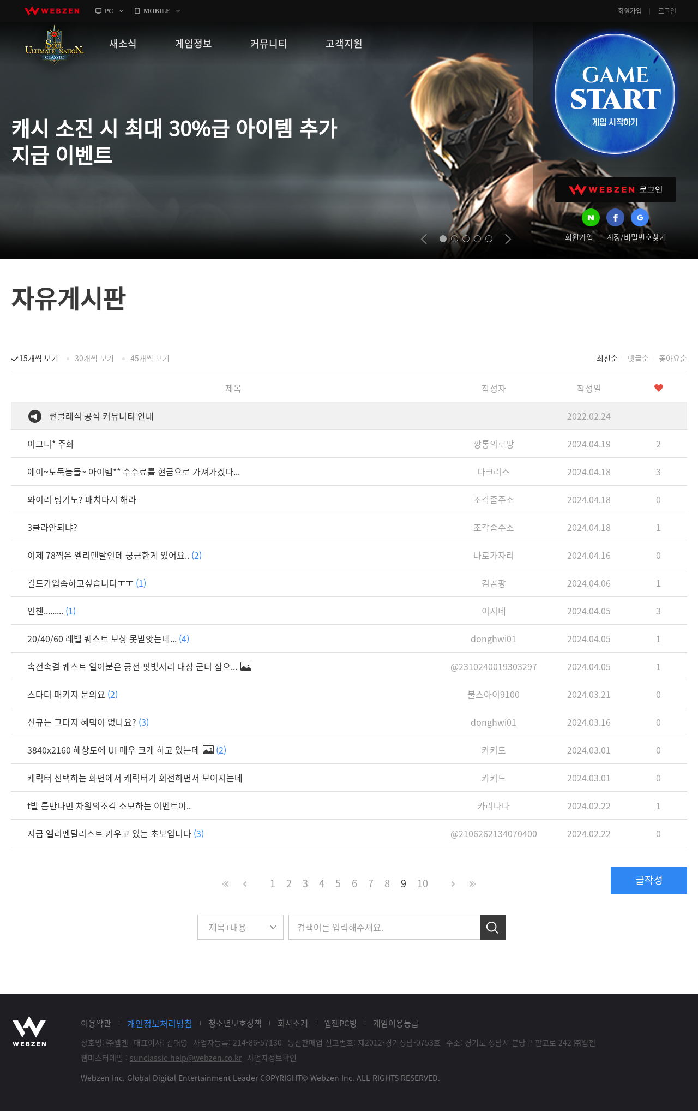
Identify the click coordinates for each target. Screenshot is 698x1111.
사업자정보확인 (272, 1057)
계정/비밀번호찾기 (636, 236)
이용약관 (96, 1023)
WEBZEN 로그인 (615, 189)
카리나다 (493, 805)
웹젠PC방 (340, 1023)
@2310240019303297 (493, 666)
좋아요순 (673, 358)
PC (109, 11)
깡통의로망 (493, 443)
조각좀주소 (493, 499)
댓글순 (638, 358)
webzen (52, 11)
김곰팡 (494, 582)
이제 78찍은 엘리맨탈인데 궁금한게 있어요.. (114, 555)
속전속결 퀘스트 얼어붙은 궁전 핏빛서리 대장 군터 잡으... (139, 666)
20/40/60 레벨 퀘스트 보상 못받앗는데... (108, 638)
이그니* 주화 (50, 443)
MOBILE (156, 11)
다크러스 (493, 471)
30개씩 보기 (94, 358)
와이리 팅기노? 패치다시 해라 (81, 499)
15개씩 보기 (38, 358)
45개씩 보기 (150, 358)
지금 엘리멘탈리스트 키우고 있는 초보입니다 (115, 833)
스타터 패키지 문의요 (72, 694)
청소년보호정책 (235, 1023)
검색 (493, 927)
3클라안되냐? (52, 527)
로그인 (667, 11)
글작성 (649, 880)
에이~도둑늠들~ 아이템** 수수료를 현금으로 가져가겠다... (133, 471)
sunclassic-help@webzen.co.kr (186, 1057)
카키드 (494, 749)
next (508, 239)
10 (422, 883)
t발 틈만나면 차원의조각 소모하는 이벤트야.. (109, 805)
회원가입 (630, 11)
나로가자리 (493, 555)
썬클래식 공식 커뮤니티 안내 (101, 415)
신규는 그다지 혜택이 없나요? (88, 721)
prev (424, 239)
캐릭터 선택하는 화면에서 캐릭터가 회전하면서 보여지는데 (135, 777)
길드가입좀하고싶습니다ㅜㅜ (86, 582)
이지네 (494, 610)
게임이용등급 (396, 1023)
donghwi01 (493, 638)
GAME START (614, 94)
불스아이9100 (493, 694)
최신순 (607, 358)
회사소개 (293, 1023)
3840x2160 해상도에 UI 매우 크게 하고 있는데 (126, 749)
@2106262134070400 (493, 833)
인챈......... (51, 610)
